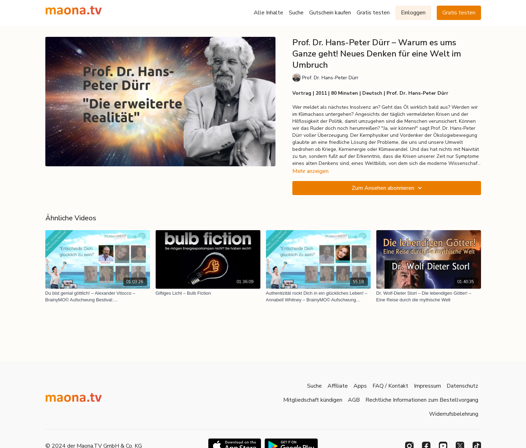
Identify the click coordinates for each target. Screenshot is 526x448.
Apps (360, 386)
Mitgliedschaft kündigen (312, 400)
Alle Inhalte (268, 12)
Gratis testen (373, 12)
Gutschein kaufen (330, 12)
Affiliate (337, 386)
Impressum (427, 386)
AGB (354, 400)
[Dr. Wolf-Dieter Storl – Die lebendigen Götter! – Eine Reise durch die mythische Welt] (428, 296)
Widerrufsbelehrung (453, 414)
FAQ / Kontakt (390, 386)
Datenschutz (462, 386)
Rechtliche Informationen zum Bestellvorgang (421, 400)
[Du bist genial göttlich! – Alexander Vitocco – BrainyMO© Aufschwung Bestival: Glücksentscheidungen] (97, 296)
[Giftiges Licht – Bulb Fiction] (208, 293)
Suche (296, 12)
